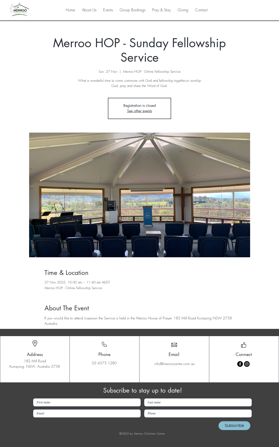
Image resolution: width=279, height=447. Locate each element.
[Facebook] (240, 364)
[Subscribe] (234, 425)
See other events (139, 111)
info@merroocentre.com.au (174, 363)
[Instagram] (247, 364)
